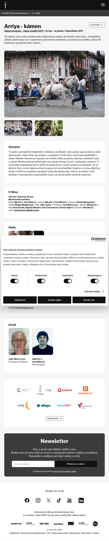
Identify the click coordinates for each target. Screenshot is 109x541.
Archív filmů (95, 25)
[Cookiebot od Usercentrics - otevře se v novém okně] (93, 239)
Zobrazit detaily (92, 291)
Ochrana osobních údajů (59, 533)
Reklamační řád (74, 533)
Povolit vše (89, 300)
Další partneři (52, 418)
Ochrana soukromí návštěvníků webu (32, 533)
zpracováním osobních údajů (64, 471)
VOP (48, 533)
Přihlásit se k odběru (76, 464)
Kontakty (96, 533)
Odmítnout (20, 300)
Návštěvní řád (14, 533)
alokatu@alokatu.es (24, 307)
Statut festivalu (86, 533)
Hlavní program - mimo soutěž (21, 30)
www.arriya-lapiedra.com (26, 210)
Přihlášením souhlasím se (54, 471)
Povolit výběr (54, 300)
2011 (40, 30)
